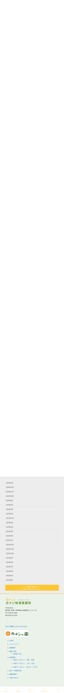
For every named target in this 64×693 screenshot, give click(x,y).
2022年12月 (10, 545)
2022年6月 (9, 571)
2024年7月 (9, 505)
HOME (11, 641)
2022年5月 (9, 575)
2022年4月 (9, 580)
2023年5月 (9, 527)
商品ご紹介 (13, 651)
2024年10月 (10, 496)
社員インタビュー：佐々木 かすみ (25, 667)
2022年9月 (9, 558)
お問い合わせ (13, 678)
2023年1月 (9, 540)
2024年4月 (9, 514)
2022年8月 (9, 562)
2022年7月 (9, 567)
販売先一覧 (17, 654)
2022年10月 (10, 553)
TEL (58, 690)
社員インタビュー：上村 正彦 (24, 663)
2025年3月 (9, 483)
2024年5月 (9, 509)
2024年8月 (9, 500)
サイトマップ (13, 644)
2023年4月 (9, 531)
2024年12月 (10, 487)
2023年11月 (10, 518)
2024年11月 (10, 492)
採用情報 (12, 657)
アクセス (30, 690)
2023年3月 (9, 536)
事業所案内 (13, 674)
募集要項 (12, 648)
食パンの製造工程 (15, 671)
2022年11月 (10, 549)
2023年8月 (9, 523)
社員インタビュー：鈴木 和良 (24, 660)
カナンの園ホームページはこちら (16, 626)
